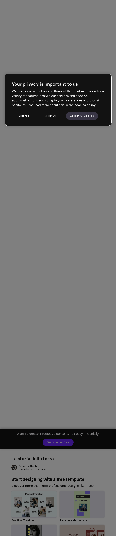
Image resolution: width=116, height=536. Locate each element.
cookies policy (85, 105)
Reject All (50, 115)
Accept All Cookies (82, 115)
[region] (58, 100)
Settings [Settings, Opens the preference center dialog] (24, 115)
